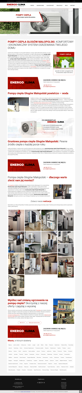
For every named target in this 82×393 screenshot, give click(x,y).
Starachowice (53, 348)
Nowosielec (30, 369)
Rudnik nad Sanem (42, 366)
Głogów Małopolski (31, 357)
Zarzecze (52, 360)
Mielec (42, 345)
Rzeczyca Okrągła (54, 369)
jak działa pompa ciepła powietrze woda (42, 102)
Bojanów (26, 363)
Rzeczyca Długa (45, 369)
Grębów (26, 354)
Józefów (10, 354)
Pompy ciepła (64, 385)
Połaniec (64, 348)
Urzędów (35, 360)
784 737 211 (22, 322)
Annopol (61, 354)
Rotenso (48, 62)
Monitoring (64, 388)
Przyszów (24, 369)
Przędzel (18, 369)
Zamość (10, 348)
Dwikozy (10, 351)
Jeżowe (38, 351)
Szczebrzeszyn (69, 357)
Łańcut (69, 348)
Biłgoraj (10, 345)
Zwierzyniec (43, 354)
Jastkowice (49, 351)
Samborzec (56, 357)
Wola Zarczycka (12, 369)
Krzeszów (56, 354)
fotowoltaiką (33, 66)
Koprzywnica (45, 357)
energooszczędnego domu (14, 314)
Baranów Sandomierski (13, 363)
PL (72, 1)
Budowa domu (40, 5)
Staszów (47, 348)
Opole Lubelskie (32, 351)
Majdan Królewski (63, 360)
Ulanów (58, 366)
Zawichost (16, 357)
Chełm (19, 351)
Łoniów (51, 357)
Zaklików (10, 357)
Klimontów (39, 357)
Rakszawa (26, 366)
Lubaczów (25, 351)
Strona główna (9, 34)
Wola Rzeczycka (63, 369)
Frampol (62, 357)
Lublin (38, 345)
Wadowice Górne (64, 366)
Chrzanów (70, 351)
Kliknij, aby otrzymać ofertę (49, 132)
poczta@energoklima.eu (49, 86)
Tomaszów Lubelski (39, 348)
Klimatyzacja (63, 382)
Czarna (56, 360)
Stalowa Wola (64, 345)
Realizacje (59, 5)
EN (74, 1)
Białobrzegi (49, 354)
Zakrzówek (41, 360)
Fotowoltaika (63, 383)
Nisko (46, 345)
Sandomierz (57, 345)
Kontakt (72, 5)
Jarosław (16, 354)
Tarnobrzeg (16, 348)
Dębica (54, 351)
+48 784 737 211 (10, 1)
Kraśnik (29, 345)
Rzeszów (51, 345)
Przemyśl (21, 354)
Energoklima (11, 185)
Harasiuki (72, 366)
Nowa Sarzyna (23, 357)
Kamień (46, 360)
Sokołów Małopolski (13, 366)
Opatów (59, 348)
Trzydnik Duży (29, 360)
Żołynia (55, 363)
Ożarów (15, 351)
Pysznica (43, 351)
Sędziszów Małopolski (63, 363)
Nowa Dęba (70, 345)
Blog (66, 5)
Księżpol (10, 360)
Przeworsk (60, 351)
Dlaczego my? (50, 5)
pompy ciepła (46, 60)
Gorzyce (37, 354)
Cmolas (21, 363)
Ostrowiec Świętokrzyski (29, 348)
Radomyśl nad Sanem (42, 363)
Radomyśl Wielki (33, 366)
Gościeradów (67, 354)
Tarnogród (16, 360)
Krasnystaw (31, 354)
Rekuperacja (63, 386)
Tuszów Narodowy (51, 366)
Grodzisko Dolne (32, 363)
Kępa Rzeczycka (37, 369)
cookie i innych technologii (25, 391)
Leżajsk (33, 345)
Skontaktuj (38, 310)
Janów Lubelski (16, 345)
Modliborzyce (22, 360)
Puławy (65, 351)
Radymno (50, 363)
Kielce (21, 348)
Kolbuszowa (23, 345)
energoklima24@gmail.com (21, 1)
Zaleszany (20, 366)
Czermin (70, 360)
